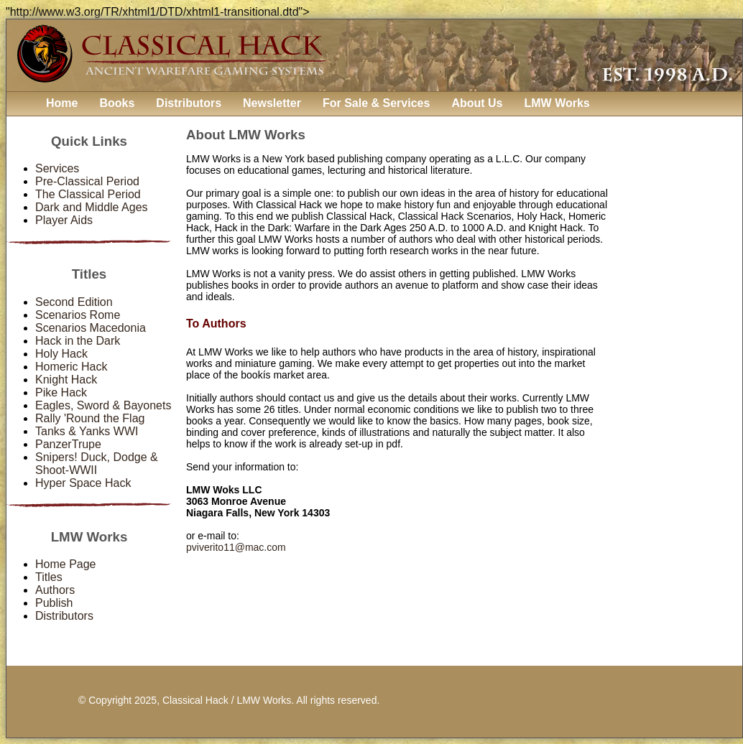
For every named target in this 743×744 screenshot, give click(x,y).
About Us (476, 103)
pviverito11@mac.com (236, 547)
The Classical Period (88, 194)
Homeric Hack (71, 367)
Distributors (188, 103)
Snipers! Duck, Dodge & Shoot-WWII (96, 463)
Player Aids (64, 220)
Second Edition (74, 302)
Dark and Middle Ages (91, 207)
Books (116, 103)
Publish (54, 603)
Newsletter (272, 103)
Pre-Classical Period (87, 181)
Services (57, 168)
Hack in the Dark (77, 341)
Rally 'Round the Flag (89, 418)
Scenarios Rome (77, 315)
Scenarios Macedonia (90, 328)
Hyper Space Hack (83, 483)
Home (62, 103)
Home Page (65, 564)
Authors (55, 590)
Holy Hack (61, 354)
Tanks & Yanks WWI (86, 431)
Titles (49, 577)
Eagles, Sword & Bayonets (103, 405)
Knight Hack (66, 379)
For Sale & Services (376, 103)
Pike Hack (61, 392)
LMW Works (556, 103)
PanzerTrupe (68, 444)
